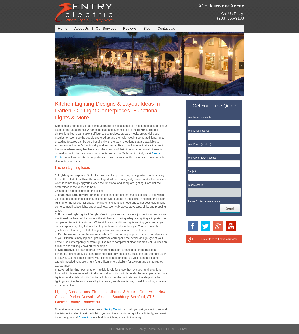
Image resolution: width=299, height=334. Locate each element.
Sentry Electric (113, 309)
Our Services (106, 28)
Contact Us (166, 28)
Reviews (129, 28)
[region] (149, 64)
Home (62, 28)
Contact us (85, 317)
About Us (81, 28)
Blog (146, 28)
